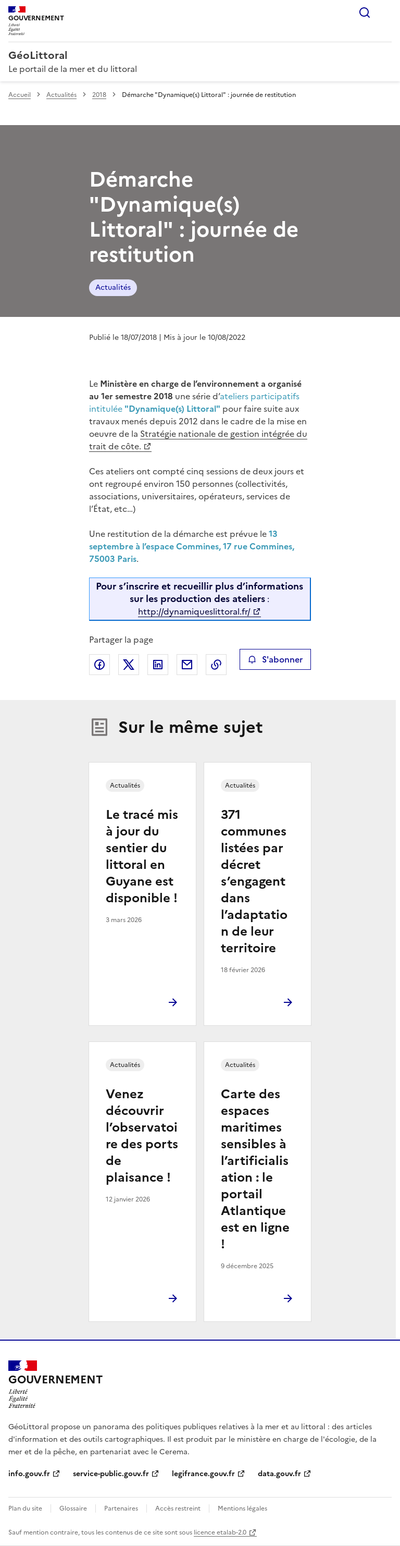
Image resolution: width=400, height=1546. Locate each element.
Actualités (61, 95)
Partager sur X (128, 664)
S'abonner (275, 659)
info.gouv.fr (29, 1473)
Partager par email (187, 664)
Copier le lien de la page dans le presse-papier (216, 664)
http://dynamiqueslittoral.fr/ (194, 611)
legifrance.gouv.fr (203, 1473)
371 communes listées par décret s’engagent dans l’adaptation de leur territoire (254, 881)
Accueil (19, 95)
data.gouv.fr (279, 1473)
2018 (99, 95)
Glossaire (73, 1508)
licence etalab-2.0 (220, 1532)
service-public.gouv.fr (111, 1473)
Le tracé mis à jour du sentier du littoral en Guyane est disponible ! (142, 856)
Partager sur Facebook (99, 664)
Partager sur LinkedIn (157, 664)
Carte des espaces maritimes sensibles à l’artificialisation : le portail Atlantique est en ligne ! (255, 1169)
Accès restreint (178, 1508)
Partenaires (121, 1508)
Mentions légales (242, 1508)
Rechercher (364, 12)
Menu (385, 12)
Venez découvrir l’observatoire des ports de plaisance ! (142, 1136)
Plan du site (25, 1508)
